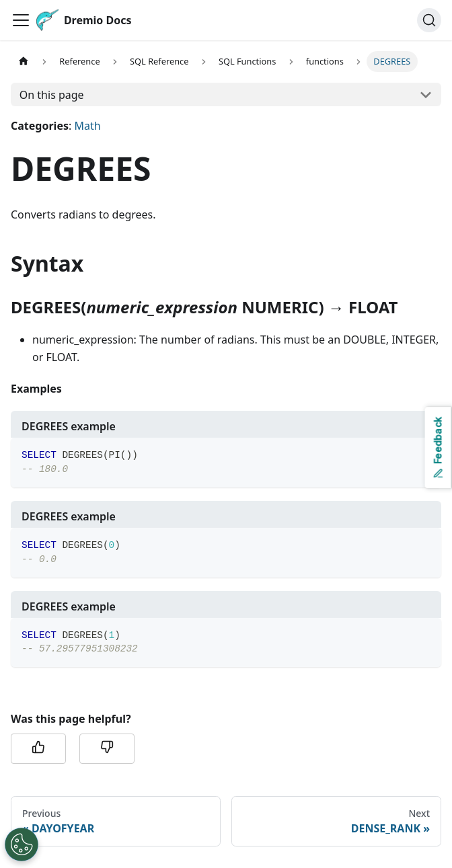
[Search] (429, 20)
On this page (52, 94)
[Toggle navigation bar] (21, 20)
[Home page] (23, 61)
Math (87, 125)
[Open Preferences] (21, 844)
